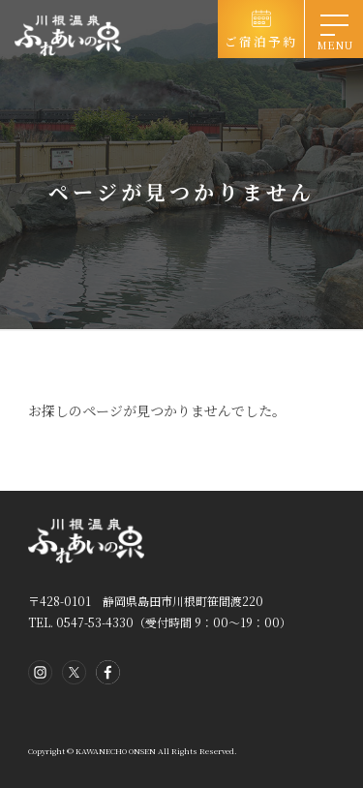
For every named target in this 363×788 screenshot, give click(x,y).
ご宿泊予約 (261, 41)
